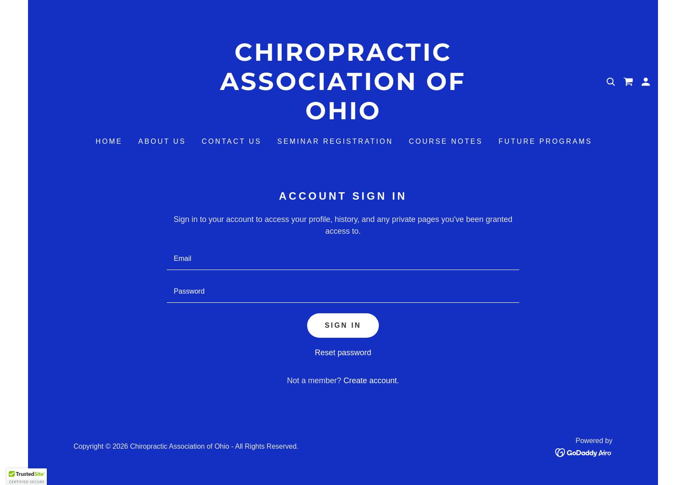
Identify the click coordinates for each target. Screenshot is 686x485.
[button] (645, 81)
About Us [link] (162, 141)
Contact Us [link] (232, 141)
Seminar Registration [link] (335, 141)
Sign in (343, 325)
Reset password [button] (343, 352)
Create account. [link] (371, 380)
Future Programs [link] (545, 141)
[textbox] (343, 259)
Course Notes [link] (446, 141)
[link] (343, 116)
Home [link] (108, 141)
